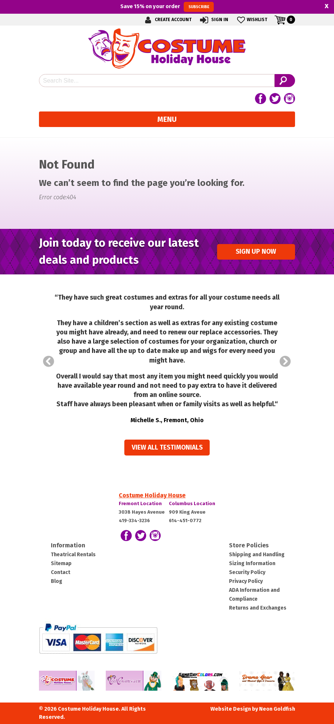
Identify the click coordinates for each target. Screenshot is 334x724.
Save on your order (166, 6)
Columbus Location (192, 503)
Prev (49, 361)
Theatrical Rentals (73, 554)
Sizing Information (252, 563)
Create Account (167, 19)
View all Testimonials (167, 447)
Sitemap (61, 563)
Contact (60, 572)
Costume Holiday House (152, 495)
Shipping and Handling (257, 554)
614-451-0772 (185, 520)
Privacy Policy (246, 581)
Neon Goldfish (277, 709)
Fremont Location (140, 503)
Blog (56, 581)
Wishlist (251, 19)
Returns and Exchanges (257, 608)
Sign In (213, 19)
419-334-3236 (134, 520)
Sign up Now (256, 252)
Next (285, 361)
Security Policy (247, 572)
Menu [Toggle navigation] (167, 119)
